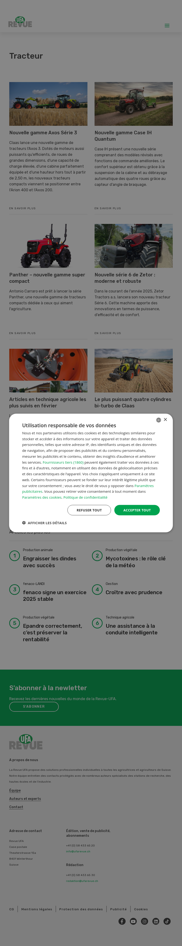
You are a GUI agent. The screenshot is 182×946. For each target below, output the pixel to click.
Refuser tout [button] (89, 510)
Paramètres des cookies (41, 497)
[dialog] (91, 473)
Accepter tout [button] (137, 510)
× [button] (165, 419)
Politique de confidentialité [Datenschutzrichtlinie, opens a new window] (85, 497)
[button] (44, 522)
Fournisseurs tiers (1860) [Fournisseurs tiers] (63, 462)
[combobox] (158, 420)
